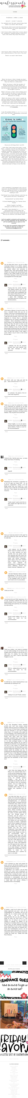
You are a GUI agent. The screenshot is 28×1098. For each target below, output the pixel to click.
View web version (14, 965)
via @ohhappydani (21, 112)
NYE (14, 1082)
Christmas (14, 1068)
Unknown (9, 378)
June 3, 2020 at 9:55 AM (20, 907)
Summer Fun (14, 1090)
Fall (14, 1073)
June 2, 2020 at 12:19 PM (19, 597)
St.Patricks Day (14, 1089)
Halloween (14, 1079)
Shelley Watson (9, 907)
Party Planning (14, 1085)
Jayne (9, 479)
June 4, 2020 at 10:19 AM (19, 571)
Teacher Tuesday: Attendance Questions (14, 999)
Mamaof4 (9, 308)
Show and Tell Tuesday (14, 1087)
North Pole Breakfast (14, 1084)
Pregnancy (14, 1086)
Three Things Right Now (14, 1094)
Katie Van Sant (9, 597)
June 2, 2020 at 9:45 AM (17, 479)
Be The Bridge (22, 209)
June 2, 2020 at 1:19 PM (18, 647)
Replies (16, 281)
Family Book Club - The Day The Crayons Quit (14, 1029)
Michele (9, 647)
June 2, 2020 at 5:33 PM (19, 861)
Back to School (14, 1066)
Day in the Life (14, 1070)
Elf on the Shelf (14, 1072)
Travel (14, 1095)
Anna (9, 403)
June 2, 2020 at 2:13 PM (18, 679)
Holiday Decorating (14, 1080)
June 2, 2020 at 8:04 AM (17, 456)
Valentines (14, 1096)
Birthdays (14, 1067)
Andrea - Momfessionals (14, 284)
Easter (14, 1071)
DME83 (10, 571)
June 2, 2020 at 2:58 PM (18, 722)
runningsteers (9, 861)
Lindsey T (9, 679)
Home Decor (14, 1081)
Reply (15, 278)
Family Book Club (14, 1075)
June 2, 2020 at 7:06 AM (18, 308)
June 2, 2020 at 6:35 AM (18, 262)
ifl (9, 532)
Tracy (9, 456)
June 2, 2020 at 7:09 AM (18, 378)
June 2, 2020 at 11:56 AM (18, 588)
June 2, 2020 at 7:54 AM (17, 403)
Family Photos (14, 1076)
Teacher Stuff (14, 1091)
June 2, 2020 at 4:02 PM (19, 794)
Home (14, 962)
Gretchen (9, 262)
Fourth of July (14, 1077)
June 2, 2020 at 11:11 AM (16, 532)
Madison (10, 722)
